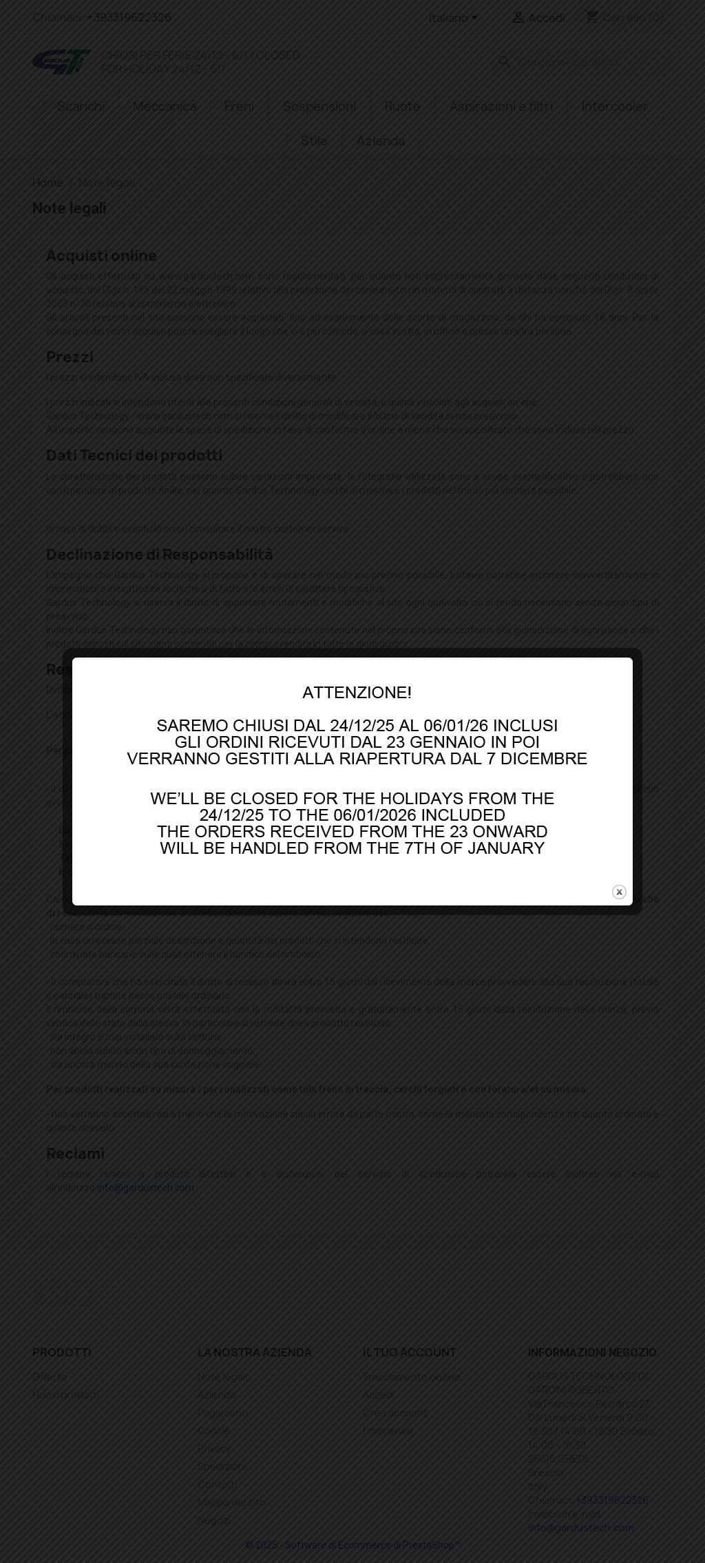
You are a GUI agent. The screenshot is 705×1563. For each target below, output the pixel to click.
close (619, 832)
